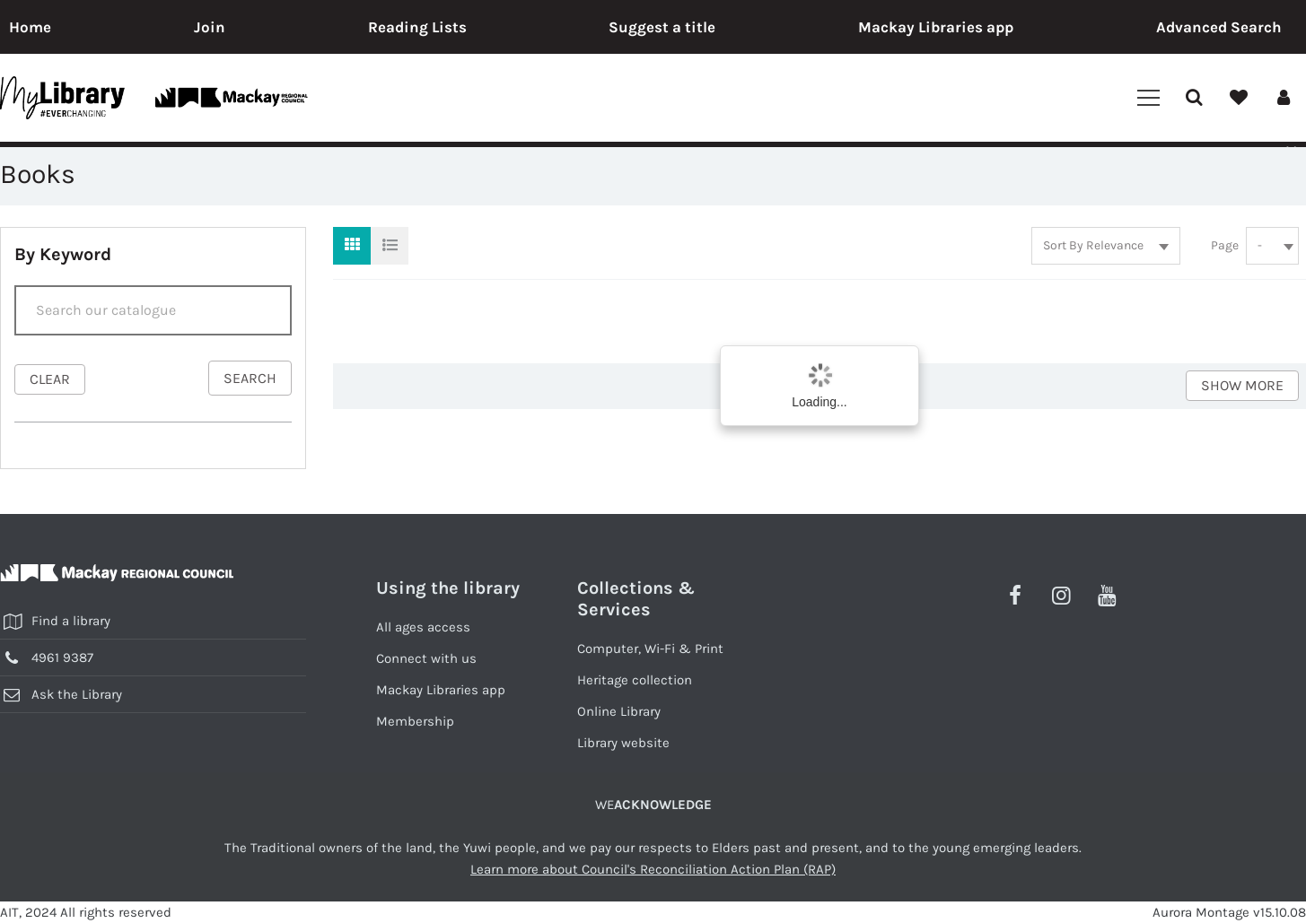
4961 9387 (62, 657)
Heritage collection (634, 680)
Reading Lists (417, 27)
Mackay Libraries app (935, 27)
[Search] (153, 310)
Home (30, 27)
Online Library (619, 711)
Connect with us (426, 658)
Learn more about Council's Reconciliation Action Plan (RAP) (653, 869)
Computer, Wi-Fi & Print (650, 648)
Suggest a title (662, 27)
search (250, 378)
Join (209, 27)
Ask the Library (76, 694)
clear (50, 378)
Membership (415, 721)
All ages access (423, 627)
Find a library (70, 621)
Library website (623, 743)
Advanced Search (1219, 27)
